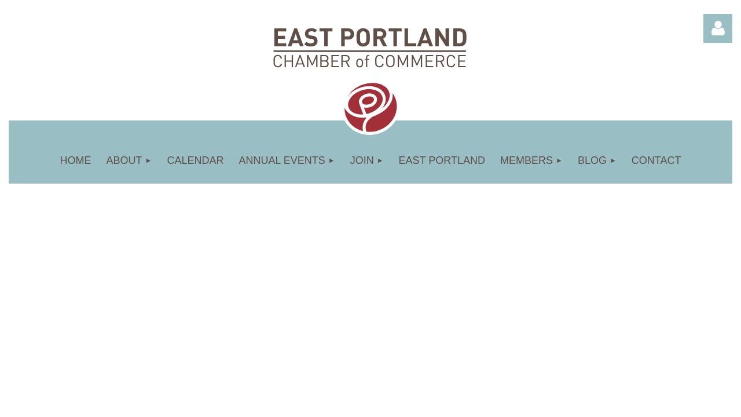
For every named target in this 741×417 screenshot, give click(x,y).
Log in (717, 28)
